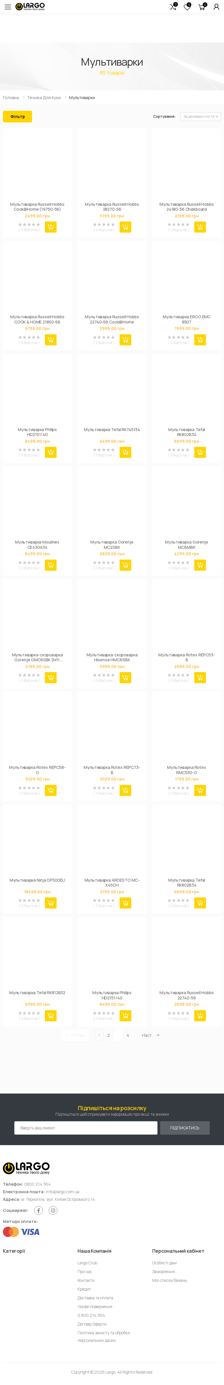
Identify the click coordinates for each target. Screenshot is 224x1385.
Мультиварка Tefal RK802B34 (186, 432)
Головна (11, 97)
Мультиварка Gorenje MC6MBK (186, 544)
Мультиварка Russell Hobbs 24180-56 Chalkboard (187, 207)
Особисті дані (164, 1263)
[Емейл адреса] (86, 1128)
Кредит (84, 1289)
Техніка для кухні (44, 97)
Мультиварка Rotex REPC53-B (186, 657)
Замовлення (163, 1271)
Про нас (85, 1271)
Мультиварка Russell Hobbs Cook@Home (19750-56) (37, 207)
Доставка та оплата (95, 1297)
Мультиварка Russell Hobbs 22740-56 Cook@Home (112, 319)
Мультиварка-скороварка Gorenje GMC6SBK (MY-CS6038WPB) (37, 657)
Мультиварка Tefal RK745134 (112, 429)
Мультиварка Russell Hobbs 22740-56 (187, 995)
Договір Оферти (92, 1324)
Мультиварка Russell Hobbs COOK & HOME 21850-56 (37, 319)
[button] (173, 6)
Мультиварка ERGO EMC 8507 (187, 319)
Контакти (86, 1280)
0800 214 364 (37, 1184)
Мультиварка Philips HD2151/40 (37, 432)
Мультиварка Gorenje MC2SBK (111, 544)
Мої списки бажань (169, 1280)
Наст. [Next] (151, 1035)
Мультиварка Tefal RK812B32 (37, 992)
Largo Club (87, 1263)
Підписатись (184, 1128)
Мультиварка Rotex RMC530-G (186, 770)
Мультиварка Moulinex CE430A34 (37, 544)
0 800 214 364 (91, 1315)
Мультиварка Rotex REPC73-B (112, 770)
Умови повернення (95, 1306)
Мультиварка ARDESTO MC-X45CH (112, 883)
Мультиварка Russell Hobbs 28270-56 (112, 207)
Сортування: (164, 116)
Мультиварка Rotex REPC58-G (37, 770)
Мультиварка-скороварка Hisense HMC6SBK (112, 657)
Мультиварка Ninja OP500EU (37, 880)
